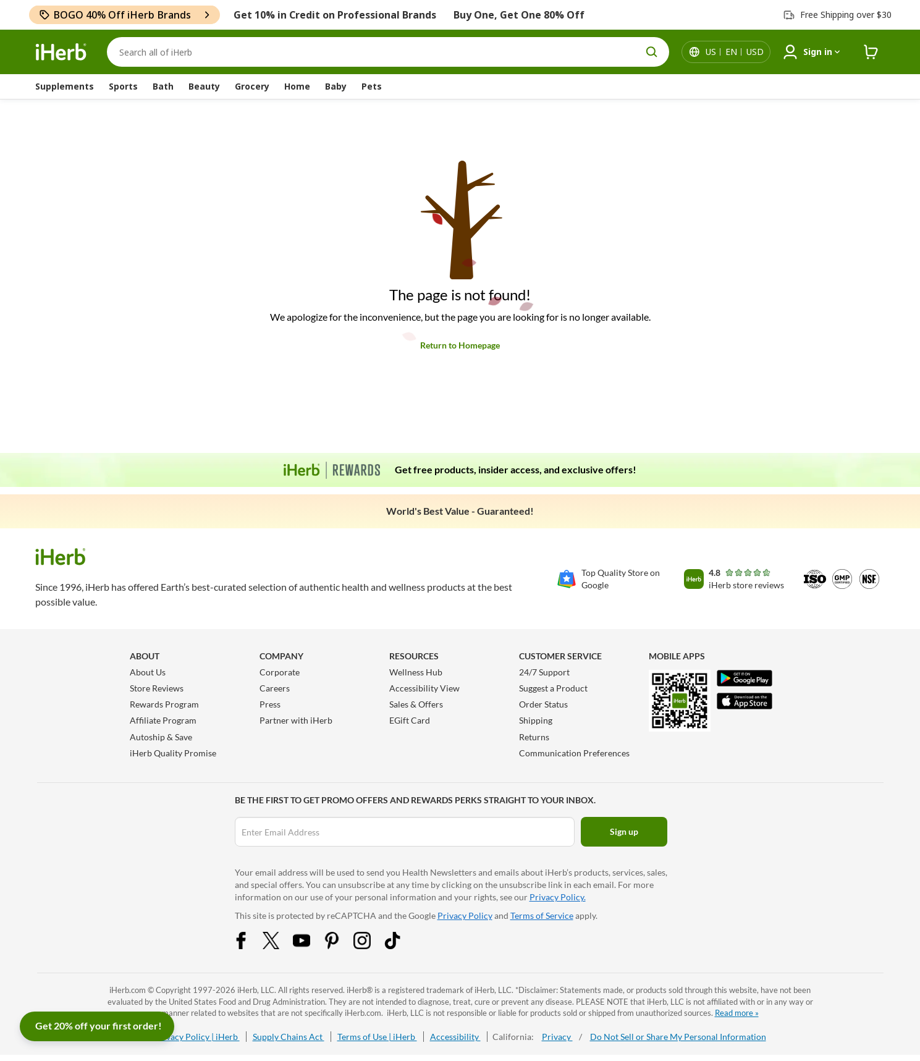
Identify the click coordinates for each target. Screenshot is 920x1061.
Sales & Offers (416, 704)
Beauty (204, 86)
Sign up (624, 831)
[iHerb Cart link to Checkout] (871, 52)
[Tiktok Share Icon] (400, 946)
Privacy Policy (464, 915)
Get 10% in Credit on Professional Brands (335, 15)
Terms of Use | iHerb (377, 1036)
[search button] (651, 52)
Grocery (252, 86)
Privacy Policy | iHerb (197, 1036)
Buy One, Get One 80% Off (519, 15)
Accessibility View (424, 688)
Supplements (64, 86)
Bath (163, 86)
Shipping (535, 720)
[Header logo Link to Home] (61, 52)
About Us (148, 672)
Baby (336, 86)
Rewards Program (164, 704)
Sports (123, 86)
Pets (371, 86)
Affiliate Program (163, 720)
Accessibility (455, 1036)
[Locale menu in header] (735, 52)
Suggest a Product (553, 688)
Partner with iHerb (296, 720)
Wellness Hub (415, 672)
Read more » (737, 1013)
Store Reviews (157, 688)
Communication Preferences (574, 753)
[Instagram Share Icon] (370, 946)
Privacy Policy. (558, 897)
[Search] (388, 52)
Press (270, 704)
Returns (534, 737)
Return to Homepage (460, 345)
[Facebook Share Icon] (249, 946)
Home (297, 86)
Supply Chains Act (288, 1036)
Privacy (557, 1036)
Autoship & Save (161, 737)
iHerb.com (127, 990)
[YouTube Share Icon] (309, 946)
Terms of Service (541, 915)
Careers (275, 688)
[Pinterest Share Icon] (340, 946)
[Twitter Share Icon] (279, 946)
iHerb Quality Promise (173, 753)
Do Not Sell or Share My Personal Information (678, 1036)
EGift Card (409, 720)
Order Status (543, 704)
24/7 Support (544, 672)
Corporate (280, 672)
